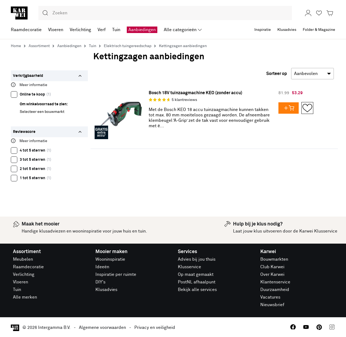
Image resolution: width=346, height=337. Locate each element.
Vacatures (270, 297)
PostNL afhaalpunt (196, 282)
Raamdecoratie (28, 267)
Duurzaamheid (274, 289)
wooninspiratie (87, 231)
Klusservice (189, 267)
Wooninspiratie (110, 259)
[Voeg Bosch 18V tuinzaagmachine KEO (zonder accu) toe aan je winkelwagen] (289, 108)
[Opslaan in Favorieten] (307, 108)
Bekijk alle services (197, 289)
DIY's (100, 282)
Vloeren (20, 282)
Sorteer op (276, 73)
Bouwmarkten (274, 259)
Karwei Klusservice (318, 231)
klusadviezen (52, 231)
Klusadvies (106, 289)
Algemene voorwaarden (102, 327)
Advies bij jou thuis (196, 259)
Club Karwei (272, 267)
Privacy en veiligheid (154, 327)
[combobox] (165, 13)
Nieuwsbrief (272, 305)
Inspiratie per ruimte (115, 274)
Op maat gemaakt (196, 274)
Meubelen (23, 259)
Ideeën (102, 267)
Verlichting (23, 274)
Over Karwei (272, 274)
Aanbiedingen (142, 30)
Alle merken (25, 297)
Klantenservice (275, 282)
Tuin (17, 289)
